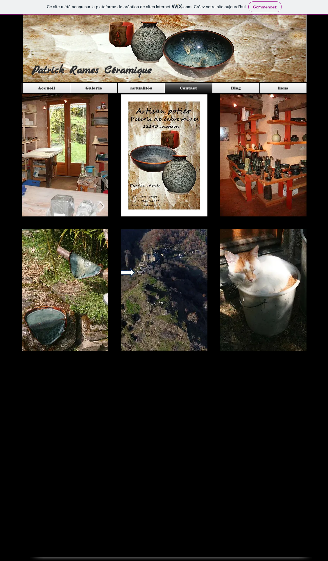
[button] (65, 155)
